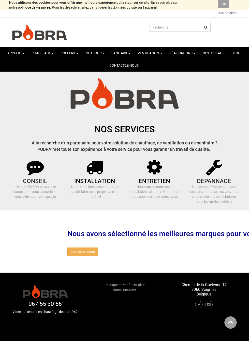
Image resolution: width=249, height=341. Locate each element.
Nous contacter (124, 290)
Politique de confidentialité (124, 285)
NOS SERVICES (124, 129)
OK (223, 4)
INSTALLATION (94, 181)
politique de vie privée (34, 7)
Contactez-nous (83, 252)
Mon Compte (228, 13)
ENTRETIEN (154, 181)
